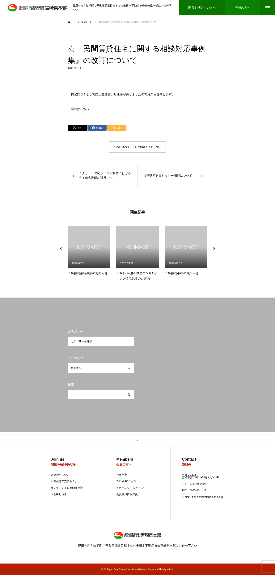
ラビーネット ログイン (130, 487)
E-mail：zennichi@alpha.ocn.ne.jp (202, 497)
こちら (84, 109)
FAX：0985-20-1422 (194, 490)
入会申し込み (59, 494)
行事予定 (121, 474)
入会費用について (61, 474)
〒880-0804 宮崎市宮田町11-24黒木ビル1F (200, 476)
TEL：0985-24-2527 (194, 484)
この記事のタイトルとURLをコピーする (137, 146)
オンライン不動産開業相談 (67, 487)
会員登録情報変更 (127, 494)
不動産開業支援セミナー (65, 481)
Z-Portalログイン (126, 481)
